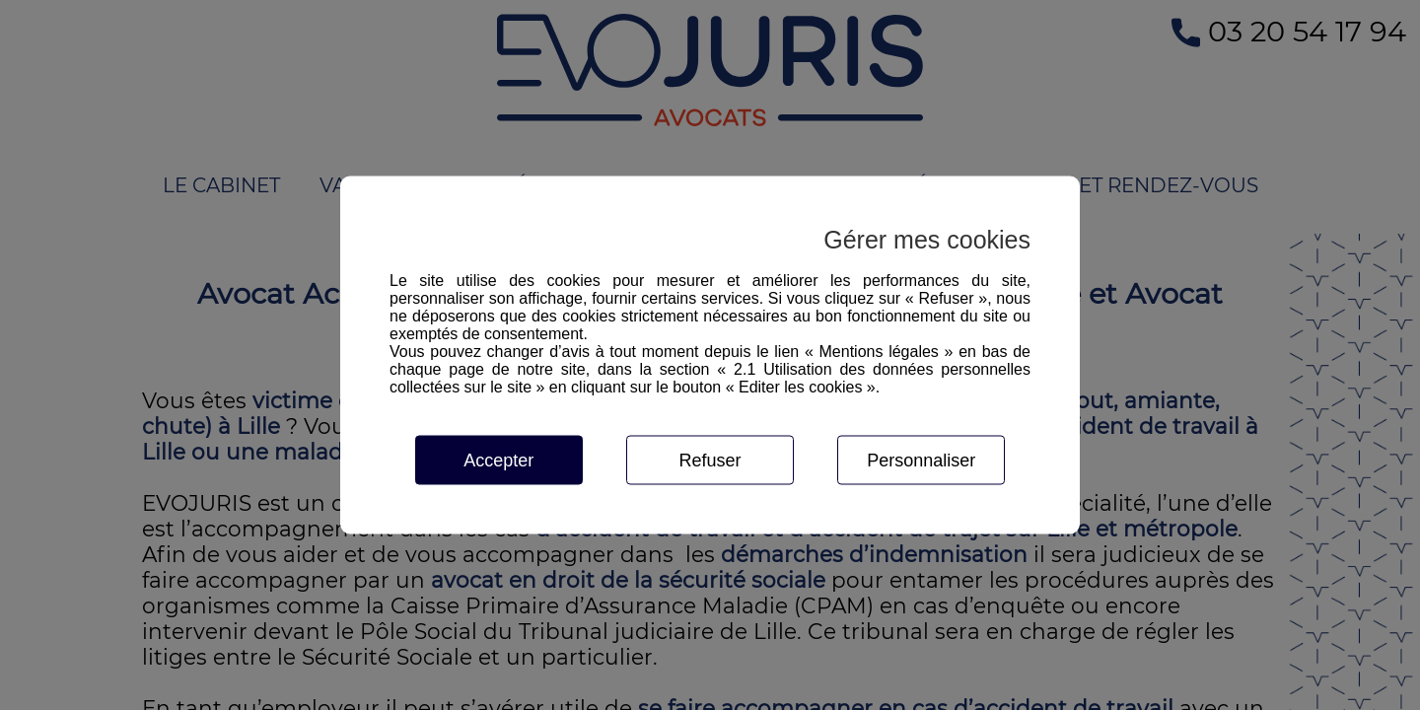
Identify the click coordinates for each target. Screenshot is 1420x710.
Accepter (498, 460)
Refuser (709, 460)
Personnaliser (921, 460)
